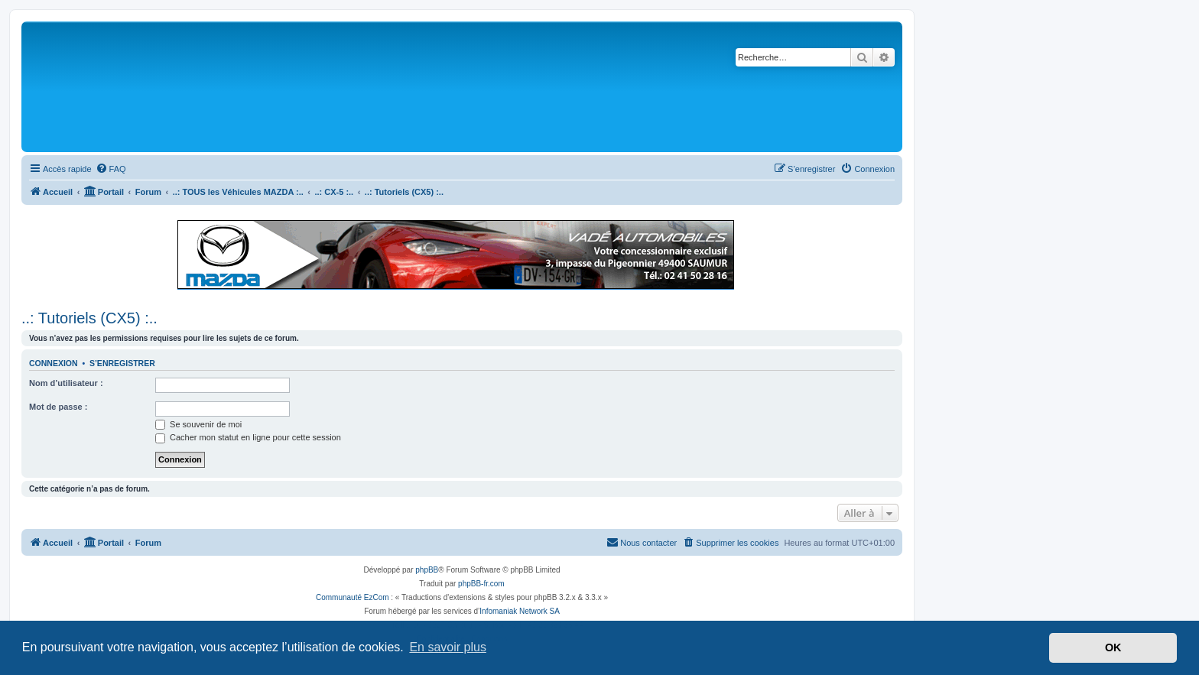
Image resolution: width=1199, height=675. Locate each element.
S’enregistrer (122, 363)
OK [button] (1113, 647)
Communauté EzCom (352, 597)
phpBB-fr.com (481, 583)
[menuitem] (111, 169)
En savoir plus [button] (447, 647)
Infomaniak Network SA (519, 611)
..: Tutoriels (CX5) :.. (89, 318)
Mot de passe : (58, 406)
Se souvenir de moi (198, 424)
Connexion (53, 363)
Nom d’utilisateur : (66, 383)
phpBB (426, 570)
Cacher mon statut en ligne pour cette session (248, 437)
